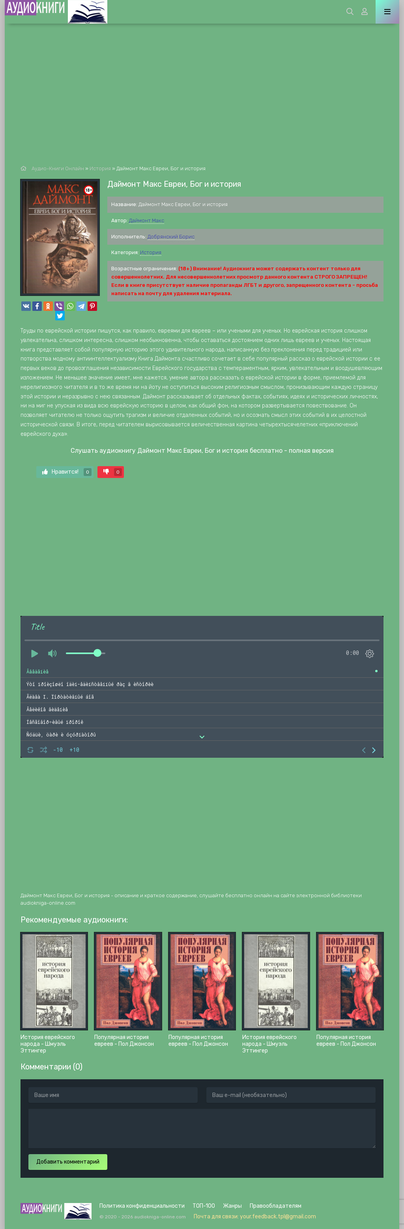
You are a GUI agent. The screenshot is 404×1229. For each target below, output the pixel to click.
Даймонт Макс (146, 220)
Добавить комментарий (67, 1161)
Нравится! (67, 472)
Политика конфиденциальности (142, 1206)
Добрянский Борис (171, 237)
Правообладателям (275, 1206)
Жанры (232, 1206)
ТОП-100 (204, 1206)
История (150, 252)
